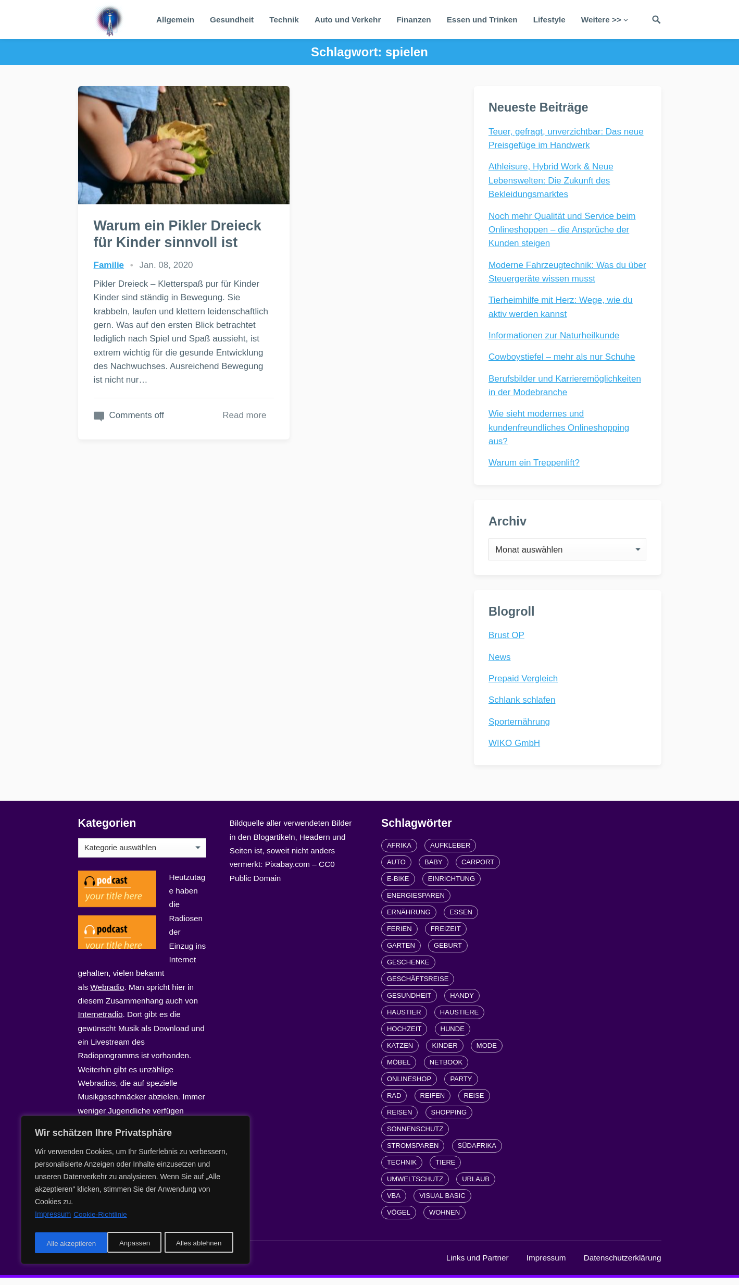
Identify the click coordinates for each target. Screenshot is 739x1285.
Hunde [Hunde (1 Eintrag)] (453, 1036)
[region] (135, 1191)
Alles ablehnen (125, 1244)
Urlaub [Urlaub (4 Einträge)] (476, 1186)
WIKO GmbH (515, 749)
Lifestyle (549, 19)
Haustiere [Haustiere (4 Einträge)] (459, 1019)
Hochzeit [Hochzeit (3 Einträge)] (404, 1036)
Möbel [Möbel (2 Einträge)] (399, 1069)
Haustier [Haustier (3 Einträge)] (404, 1019)
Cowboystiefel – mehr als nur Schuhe (563, 358)
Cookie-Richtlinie (100, 1218)
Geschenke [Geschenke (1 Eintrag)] (408, 969)
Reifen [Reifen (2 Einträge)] (432, 1103)
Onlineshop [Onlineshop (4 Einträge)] (409, 1086)
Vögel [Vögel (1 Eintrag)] (398, 1219)
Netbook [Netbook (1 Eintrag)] (446, 1069)
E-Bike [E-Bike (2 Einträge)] (398, 886)
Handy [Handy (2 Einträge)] (462, 1003)
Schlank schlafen (523, 706)
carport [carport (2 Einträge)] (477, 869)
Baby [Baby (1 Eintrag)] (433, 869)
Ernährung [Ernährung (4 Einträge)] (409, 919)
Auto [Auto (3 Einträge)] (396, 869)
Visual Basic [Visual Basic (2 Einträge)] (442, 1203)
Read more (213, 441)
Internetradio (100, 1021)
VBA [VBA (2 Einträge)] (393, 1203)
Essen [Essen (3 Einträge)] (460, 919)
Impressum (546, 1264)
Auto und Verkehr (348, 19)
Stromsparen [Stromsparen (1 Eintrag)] (413, 1153)
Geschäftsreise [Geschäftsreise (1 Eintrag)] (417, 986)
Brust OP (507, 641)
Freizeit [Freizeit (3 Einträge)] (446, 936)
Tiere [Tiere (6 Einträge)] (445, 1169)
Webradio (107, 994)
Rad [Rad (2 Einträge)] (394, 1103)
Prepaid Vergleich (524, 684)
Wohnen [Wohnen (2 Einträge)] (444, 1219)
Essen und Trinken (482, 19)
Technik (284, 19)
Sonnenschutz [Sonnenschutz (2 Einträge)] (415, 1136)
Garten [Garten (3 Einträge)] (401, 953)
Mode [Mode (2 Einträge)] (487, 1053)
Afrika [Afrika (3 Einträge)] (399, 852)
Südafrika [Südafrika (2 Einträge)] (477, 1153)
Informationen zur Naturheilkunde (555, 336)
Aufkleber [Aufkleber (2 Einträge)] (450, 852)
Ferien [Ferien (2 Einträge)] (399, 936)
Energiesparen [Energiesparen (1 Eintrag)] (416, 903)
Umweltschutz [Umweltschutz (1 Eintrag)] (415, 1186)
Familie (109, 263)
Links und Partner (477, 1264)
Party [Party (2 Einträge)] (461, 1086)
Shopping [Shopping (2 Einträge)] (449, 1119)
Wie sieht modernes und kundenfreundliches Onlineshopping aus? (560, 428)
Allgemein (175, 19)
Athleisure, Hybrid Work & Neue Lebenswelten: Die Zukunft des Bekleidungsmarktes (552, 181)
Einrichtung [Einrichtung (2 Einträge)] (451, 886)
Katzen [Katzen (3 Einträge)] (400, 1053)
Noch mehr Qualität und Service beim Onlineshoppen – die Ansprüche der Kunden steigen (563, 230)
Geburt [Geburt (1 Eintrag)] (448, 953)
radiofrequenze (182, 1264)
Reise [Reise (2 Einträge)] (474, 1103)
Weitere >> (601, 19)
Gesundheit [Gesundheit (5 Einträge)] (409, 1003)
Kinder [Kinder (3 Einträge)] (444, 1053)
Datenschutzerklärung (622, 1264)
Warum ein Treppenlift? (535, 464)
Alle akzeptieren (200, 1244)
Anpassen (61, 1244)
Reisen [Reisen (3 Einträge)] (399, 1119)
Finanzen (413, 19)
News (501, 663)
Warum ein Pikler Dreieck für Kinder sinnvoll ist (155, 224)
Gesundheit (232, 19)
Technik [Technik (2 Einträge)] (402, 1169)
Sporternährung (520, 727)
